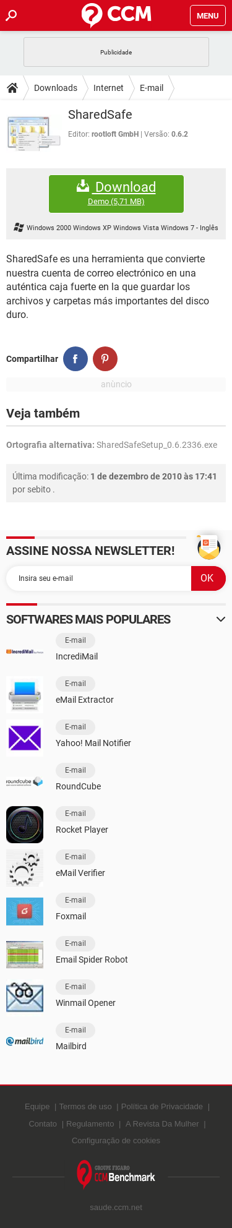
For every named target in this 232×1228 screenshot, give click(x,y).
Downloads (55, 88)
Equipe (37, 1106)
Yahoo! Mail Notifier (93, 743)
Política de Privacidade (162, 1106)
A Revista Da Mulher (162, 1123)
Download (116, 193)
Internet (108, 88)
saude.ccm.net (116, 1207)
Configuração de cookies (116, 1140)
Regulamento (90, 1123)
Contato (42, 1123)
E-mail (151, 88)
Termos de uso (85, 1106)
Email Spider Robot (92, 959)
